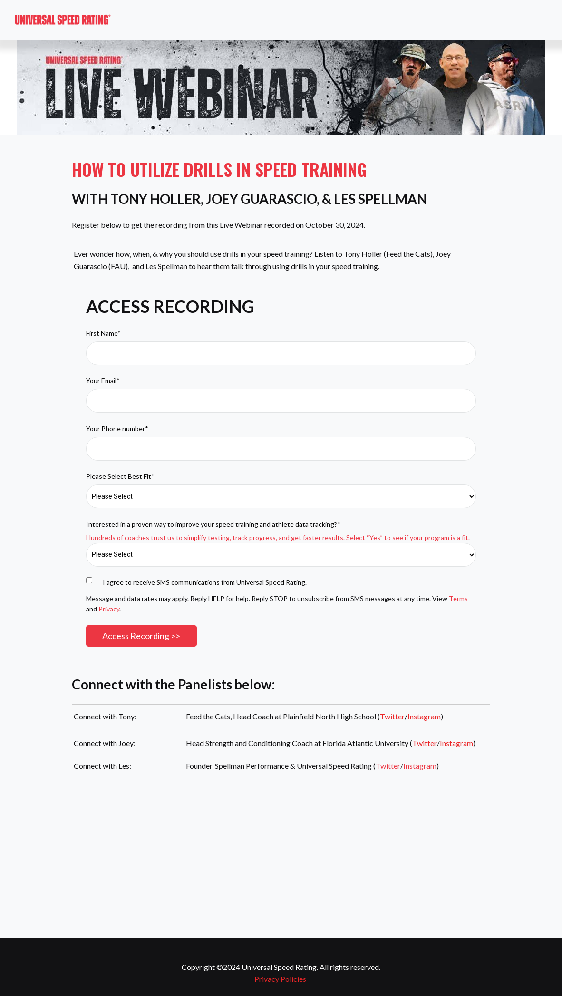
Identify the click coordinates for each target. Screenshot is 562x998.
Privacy (108, 609)
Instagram (424, 717)
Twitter (392, 717)
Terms (458, 598)
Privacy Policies (280, 979)
